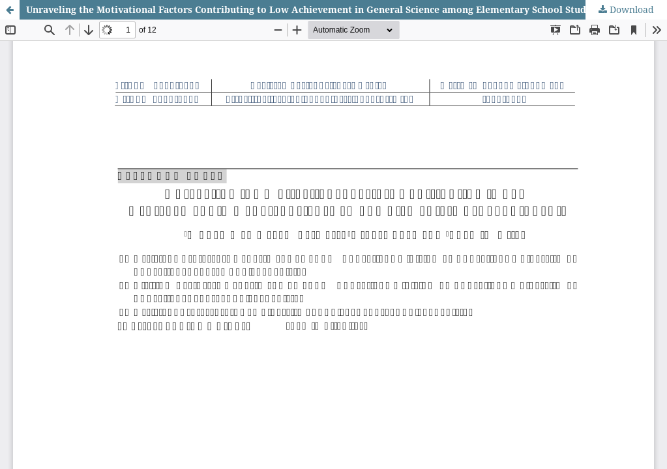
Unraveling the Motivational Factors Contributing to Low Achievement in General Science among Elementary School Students (316, 9)
